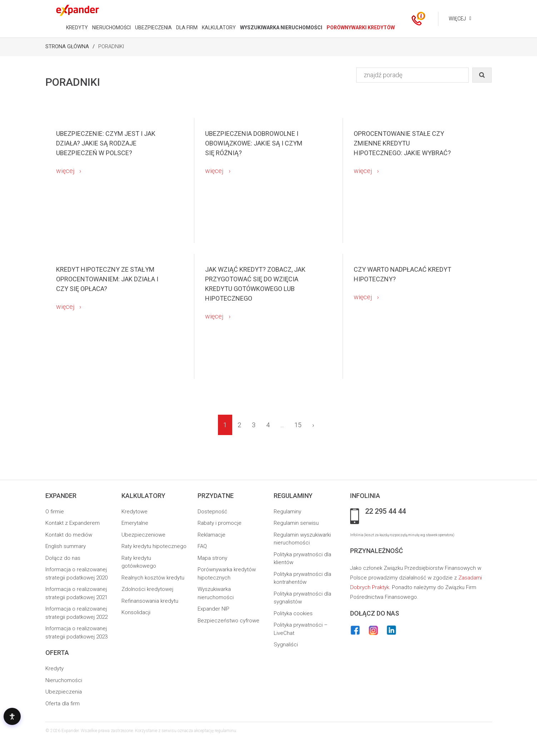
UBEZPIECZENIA (152, 27)
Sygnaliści (286, 644)
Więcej (456, 18)
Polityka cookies (293, 613)
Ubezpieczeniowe (143, 535)
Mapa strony (212, 558)
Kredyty (54, 668)
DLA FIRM (186, 27)
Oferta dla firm (62, 703)
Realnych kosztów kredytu (152, 577)
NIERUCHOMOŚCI (110, 27)
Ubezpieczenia (63, 692)
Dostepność (212, 511)
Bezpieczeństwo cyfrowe (228, 620)
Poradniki (111, 46)
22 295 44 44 (385, 511)
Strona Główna (67, 46)
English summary (65, 546)
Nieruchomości (63, 680)
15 (298, 425)
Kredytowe (134, 511)
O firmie (54, 511)
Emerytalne (134, 523)
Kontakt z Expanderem (72, 523)
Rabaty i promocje (220, 523)
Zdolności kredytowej (147, 589)
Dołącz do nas (62, 558)
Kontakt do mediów (68, 535)
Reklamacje (211, 535)
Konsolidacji (135, 612)
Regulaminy (287, 511)
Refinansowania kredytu (149, 601)
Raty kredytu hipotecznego (154, 546)
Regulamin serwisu (296, 523)
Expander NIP (213, 609)
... (282, 425)
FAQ (202, 546)
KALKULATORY (218, 27)
